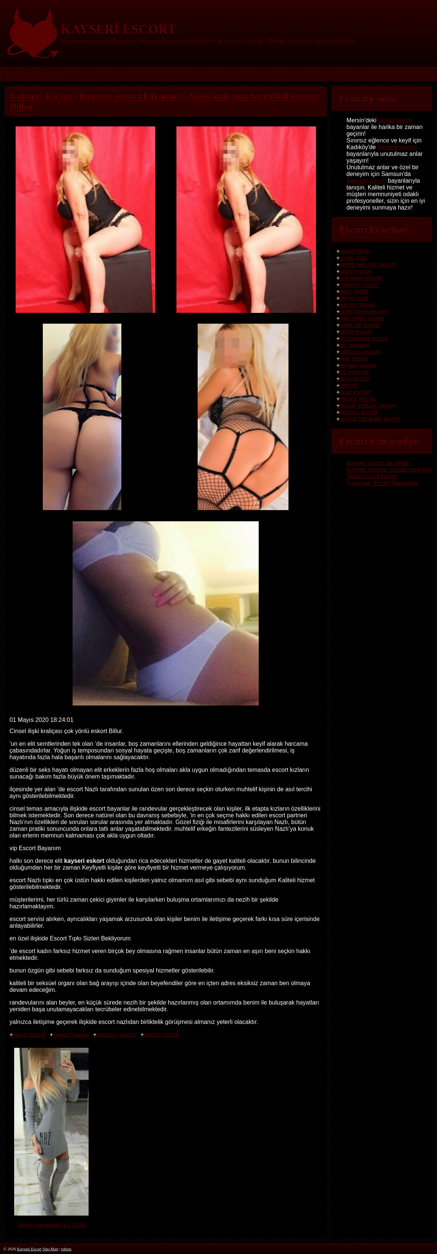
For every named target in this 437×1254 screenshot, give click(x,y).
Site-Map (50, 1249)
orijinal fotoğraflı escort (370, 419)
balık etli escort (360, 325)
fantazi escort (357, 365)
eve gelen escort (361, 318)
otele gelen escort (363, 311)
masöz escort (161, 1034)
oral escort (354, 358)
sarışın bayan (71, 1034)
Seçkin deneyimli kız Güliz (51, 1221)
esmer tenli (354, 251)
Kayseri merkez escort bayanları (389, 469)
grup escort (355, 392)
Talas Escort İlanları (373, 476)
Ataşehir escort (397, 147)
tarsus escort (395, 120)
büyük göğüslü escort (368, 405)
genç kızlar (354, 291)
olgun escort (29, 1034)
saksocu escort (116, 1034)
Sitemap (51, 74)
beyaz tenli (354, 298)
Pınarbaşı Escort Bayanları (382, 483)
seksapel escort (360, 278)
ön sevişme (355, 345)
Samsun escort (366, 180)
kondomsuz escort (364, 338)
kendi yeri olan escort (368, 264)
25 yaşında (354, 372)
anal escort (354, 378)
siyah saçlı (354, 258)
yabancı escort (359, 285)
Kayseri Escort (23, 74)
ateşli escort (355, 332)
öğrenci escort (358, 412)
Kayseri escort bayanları (379, 463)
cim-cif (348, 385)
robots (66, 1249)
